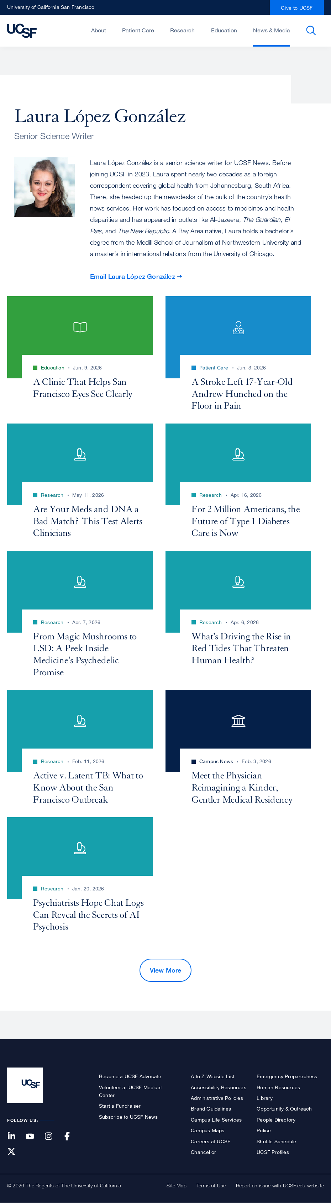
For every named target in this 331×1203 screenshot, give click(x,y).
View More (166, 970)
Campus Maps (207, 1130)
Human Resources (278, 1087)
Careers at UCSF (210, 1141)
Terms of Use (211, 1185)
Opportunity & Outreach (284, 1109)
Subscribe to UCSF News (128, 1117)
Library (265, 1098)
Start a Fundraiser (120, 1106)
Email (132, 276)
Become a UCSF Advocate (130, 1076)
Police (264, 1130)
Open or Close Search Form (311, 31)
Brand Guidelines (211, 1109)
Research (182, 30)
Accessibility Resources (218, 1087)
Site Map (176, 1185)
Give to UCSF (297, 8)
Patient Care (138, 30)
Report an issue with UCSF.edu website (280, 1185)
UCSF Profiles (273, 1152)
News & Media (271, 30)
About (98, 30)
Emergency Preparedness (287, 1076)
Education (224, 30)
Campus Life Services (216, 1120)
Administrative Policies (217, 1098)
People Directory (276, 1120)
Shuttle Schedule (276, 1141)
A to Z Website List (212, 1076)
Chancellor (203, 1152)
